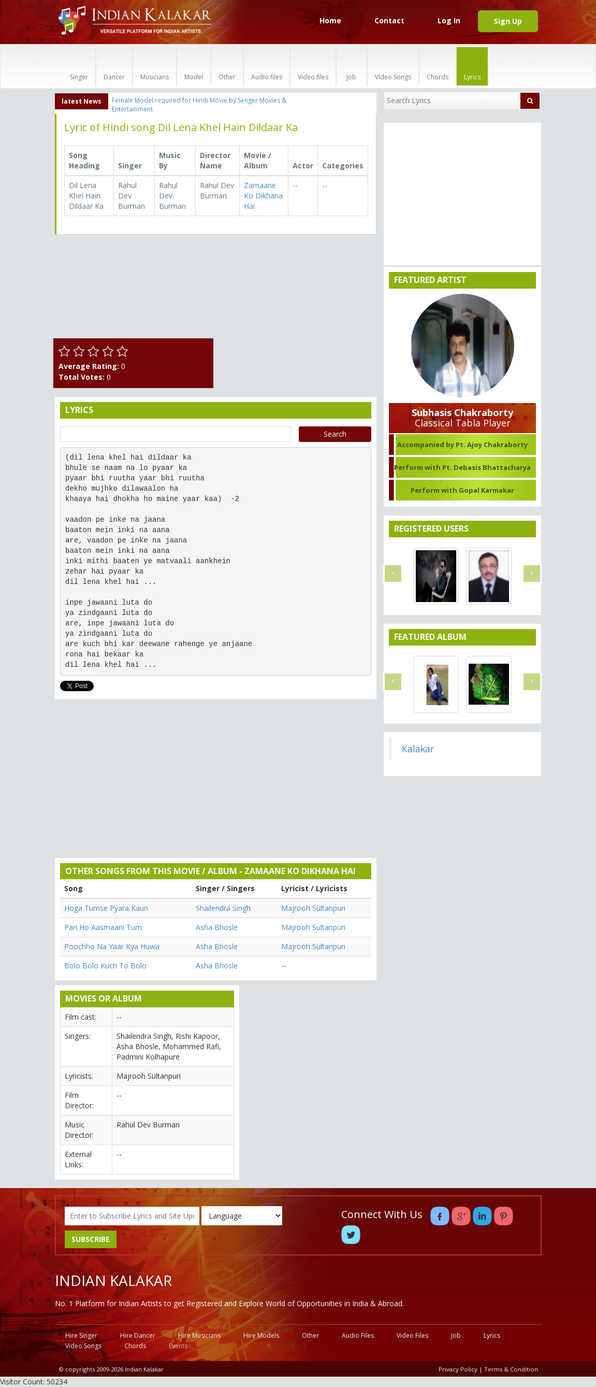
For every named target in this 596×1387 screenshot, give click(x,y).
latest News (81, 101)
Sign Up (508, 21)
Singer (79, 66)
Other (227, 66)
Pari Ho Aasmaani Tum (103, 927)
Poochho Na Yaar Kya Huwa (111, 946)
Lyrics (472, 66)
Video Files (412, 1335)
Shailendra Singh (223, 908)
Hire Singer (81, 1335)
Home (330, 20)
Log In (449, 20)
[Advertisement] (297, 307)
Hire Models (261, 1335)
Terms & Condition (511, 1369)
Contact (389, 20)
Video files (313, 66)
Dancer (114, 66)
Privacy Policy (458, 1369)
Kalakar (418, 748)
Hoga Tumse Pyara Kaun (106, 908)
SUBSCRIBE (90, 1239)
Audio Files (358, 1335)
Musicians (154, 66)
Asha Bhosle (217, 927)
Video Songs (393, 66)
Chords (437, 66)
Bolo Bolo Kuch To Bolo (105, 965)
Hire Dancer (137, 1335)
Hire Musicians (199, 1335)
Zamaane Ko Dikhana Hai (263, 195)
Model (193, 66)
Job (351, 66)
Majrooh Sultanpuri (313, 908)
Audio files (266, 66)
